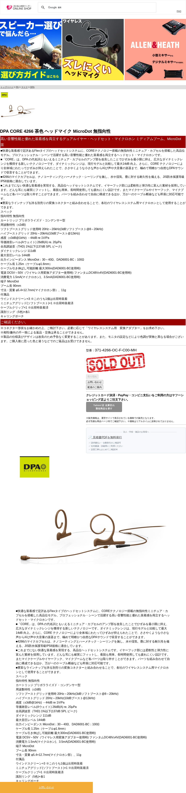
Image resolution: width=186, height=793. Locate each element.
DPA (32, 87)
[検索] (96, 7)
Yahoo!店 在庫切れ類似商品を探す (104, 407)
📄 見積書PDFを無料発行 (105, 437)
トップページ (6, 87)
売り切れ (92, 376)
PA (17, 87)
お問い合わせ (46, 787)
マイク (24, 87)
